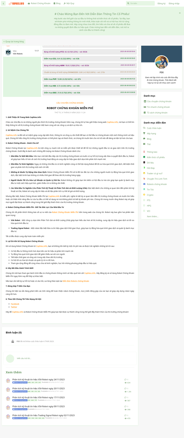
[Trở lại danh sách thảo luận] (3, 3)
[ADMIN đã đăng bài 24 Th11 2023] (8, 380)
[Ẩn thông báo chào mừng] (179, 12)
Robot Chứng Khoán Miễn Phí (65, 212)
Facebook (15, 304)
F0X (162, 72)
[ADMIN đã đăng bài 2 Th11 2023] (8, 416)
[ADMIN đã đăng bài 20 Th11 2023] (8, 389)
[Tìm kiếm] (140, 3)
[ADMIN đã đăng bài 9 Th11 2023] (8, 407)
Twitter (14, 307)
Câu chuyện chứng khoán (70, 103)
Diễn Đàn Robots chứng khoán (76, 281)
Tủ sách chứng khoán (156, 112)
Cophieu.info (112, 122)
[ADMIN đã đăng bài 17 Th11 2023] (8, 398)
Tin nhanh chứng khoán (157, 106)
